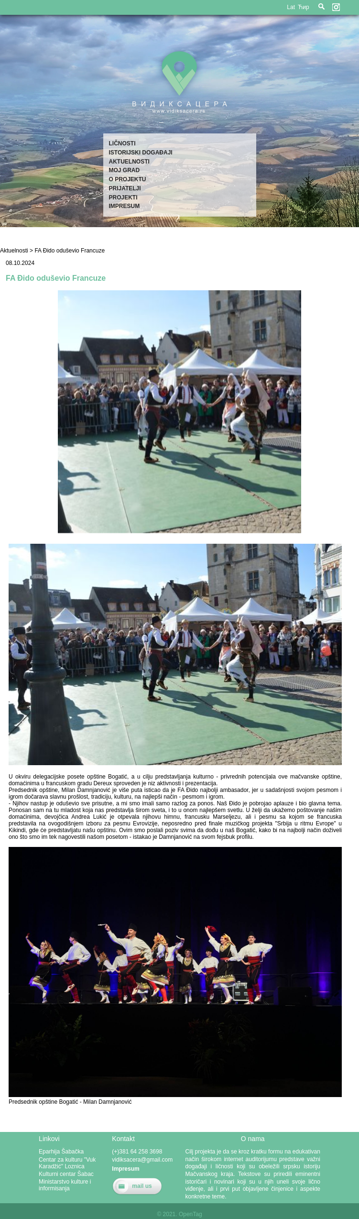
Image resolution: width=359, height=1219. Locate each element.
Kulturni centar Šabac (66, 1174)
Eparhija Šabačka (61, 1151)
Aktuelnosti (129, 161)
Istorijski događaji (141, 152)
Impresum (124, 206)
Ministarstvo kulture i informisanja (65, 1185)
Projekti (123, 197)
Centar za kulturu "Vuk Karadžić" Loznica (67, 1163)
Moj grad (124, 170)
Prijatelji (125, 188)
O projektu (127, 179)
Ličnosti (122, 143)
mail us (142, 1186)
